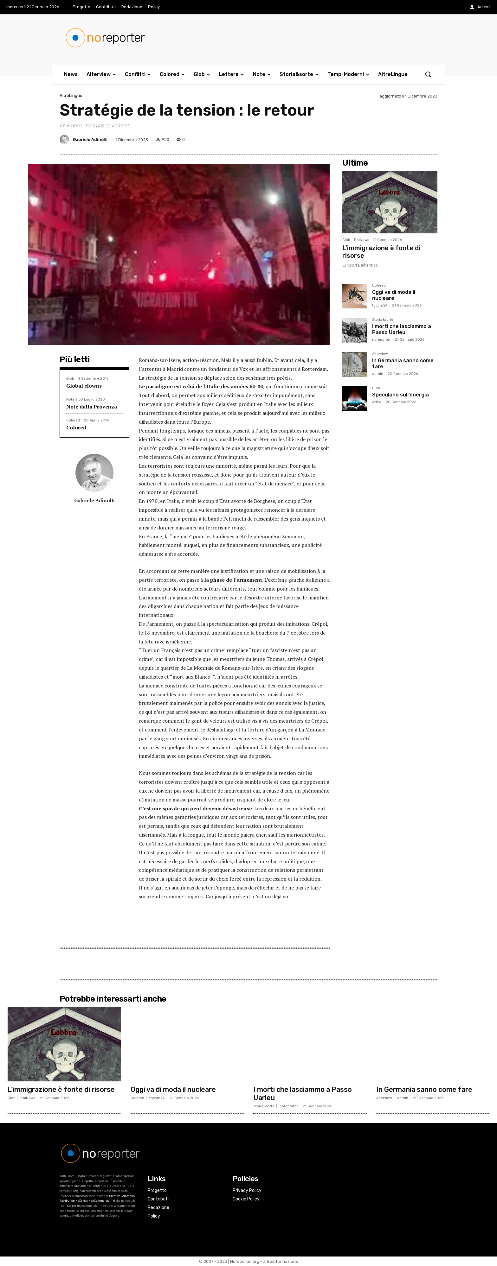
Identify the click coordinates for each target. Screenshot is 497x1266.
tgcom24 (380, 305)
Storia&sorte (382, 320)
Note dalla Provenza (91, 406)
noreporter (381, 340)
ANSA (376, 402)
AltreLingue (71, 95)
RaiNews (361, 240)
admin (377, 374)
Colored (73, 420)
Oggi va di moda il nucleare (393, 295)
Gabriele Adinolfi (90, 139)
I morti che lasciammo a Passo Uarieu (401, 329)
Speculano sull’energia (400, 395)
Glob (70, 378)
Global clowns (84, 385)
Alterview (380, 354)
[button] (427, 74)
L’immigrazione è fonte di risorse (61, 1089)
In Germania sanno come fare (403, 364)
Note (70, 399)
